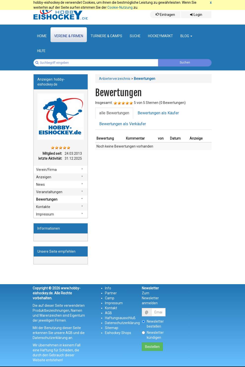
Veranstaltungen (49, 192)
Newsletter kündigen (153, 335)
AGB (108, 313)
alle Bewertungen (114, 113)
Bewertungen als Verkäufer (122, 124)
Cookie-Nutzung (120, 7)
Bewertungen (46, 199)
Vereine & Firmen (68, 36)
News (40, 184)
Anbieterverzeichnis (114, 79)
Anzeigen (43, 177)
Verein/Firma (46, 170)
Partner (111, 293)
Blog (186, 36)
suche (135, 36)
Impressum (45, 214)
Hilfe (41, 51)
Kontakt (111, 308)
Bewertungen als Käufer (158, 113)
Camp (109, 298)
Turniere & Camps (106, 36)
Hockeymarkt (160, 36)
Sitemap (111, 328)
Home (42, 36)
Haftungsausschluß (120, 318)
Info (108, 288)
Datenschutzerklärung (122, 323)
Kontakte (43, 207)
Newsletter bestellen (153, 323)
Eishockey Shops (118, 333)
